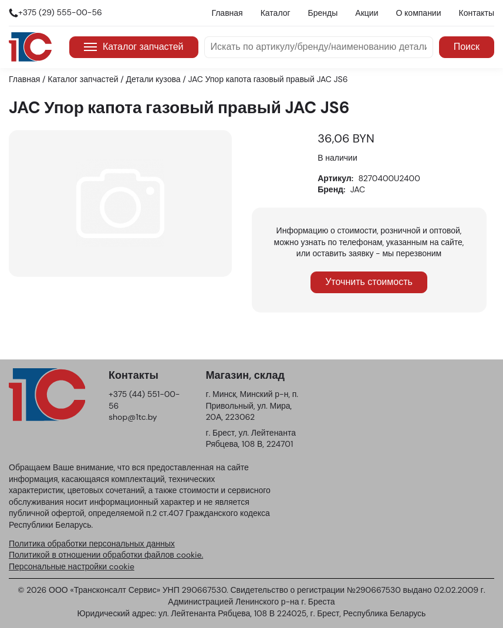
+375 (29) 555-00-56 (60, 12)
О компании (418, 13)
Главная (226, 13)
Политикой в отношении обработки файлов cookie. (106, 554)
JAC (357, 189)
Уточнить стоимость (369, 282)
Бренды (323, 13)
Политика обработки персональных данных (92, 543)
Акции (366, 13)
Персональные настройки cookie (71, 566)
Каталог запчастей (134, 46)
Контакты (476, 13)
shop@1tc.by (133, 417)
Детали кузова (153, 79)
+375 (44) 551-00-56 (144, 400)
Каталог (276, 13)
